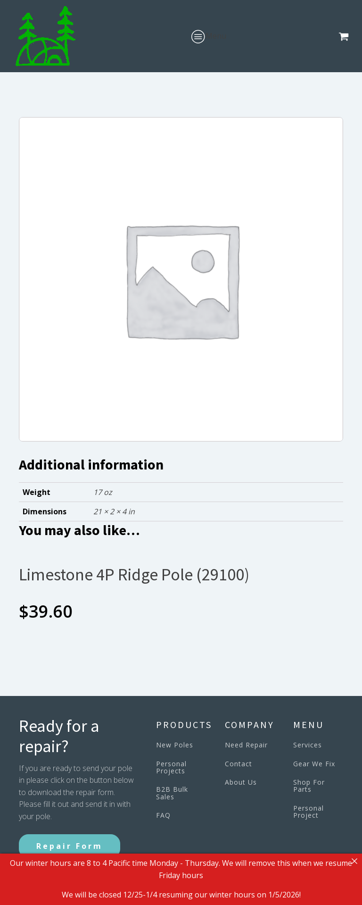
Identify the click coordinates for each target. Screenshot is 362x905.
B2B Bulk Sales (172, 793)
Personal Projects (171, 767)
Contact (238, 763)
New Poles (174, 744)
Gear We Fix (314, 763)
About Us (241, 782)
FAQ (163, 815)
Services (307, 744)
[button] (345, 36)
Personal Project (308, 811)
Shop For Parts (309, 786)
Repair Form (69, 846)
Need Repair (246, 744)
